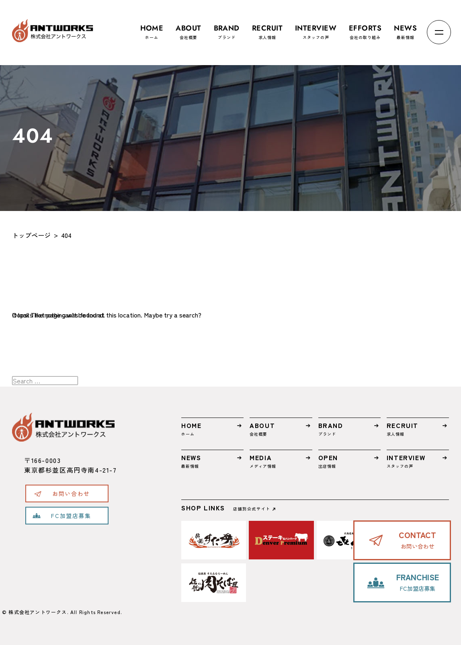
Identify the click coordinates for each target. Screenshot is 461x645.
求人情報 (267, 28)
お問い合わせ (71, 493)
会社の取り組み (365, 28)
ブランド (227, 28)
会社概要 (188, 28)
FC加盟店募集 (71, 516)
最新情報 (405, 28)
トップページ (31, 235)
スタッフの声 (315, 28)
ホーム (152, 28)
